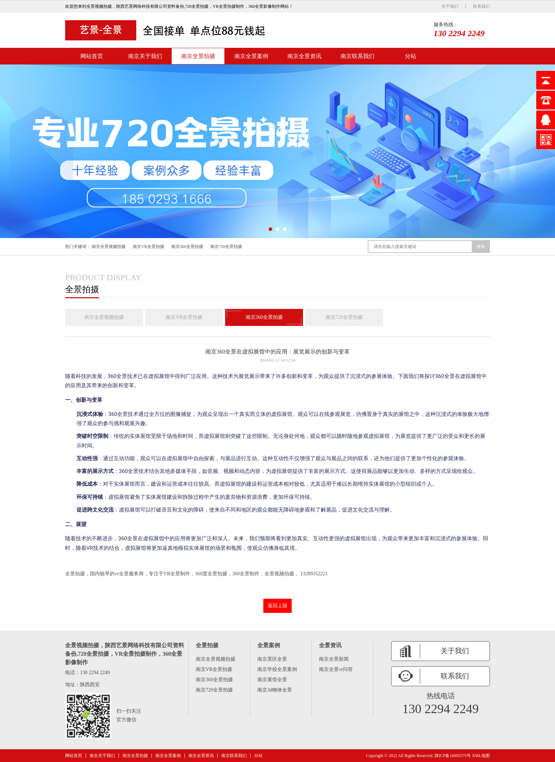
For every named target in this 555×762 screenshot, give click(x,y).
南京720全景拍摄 (226, 246)
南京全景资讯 (304, 56)
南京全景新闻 (334, 659)
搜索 (480, 246)
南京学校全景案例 (277, 669)
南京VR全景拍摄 (148, 246)
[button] (270, 229)
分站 (410, 56)
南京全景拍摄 (198, 56)
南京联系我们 (357, 56)
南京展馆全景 (272, 679)
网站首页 (91, 56)
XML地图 (481, 755)
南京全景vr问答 (336, 669)
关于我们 (449, 6)
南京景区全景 (272, 659)
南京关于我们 (145, 56)
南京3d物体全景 (274, 690)
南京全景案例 (251, 56)
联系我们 (481, 6)
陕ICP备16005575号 (453, 755)
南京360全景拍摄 (187, 246)
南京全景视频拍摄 (109, 246)
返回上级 (277, 605)
